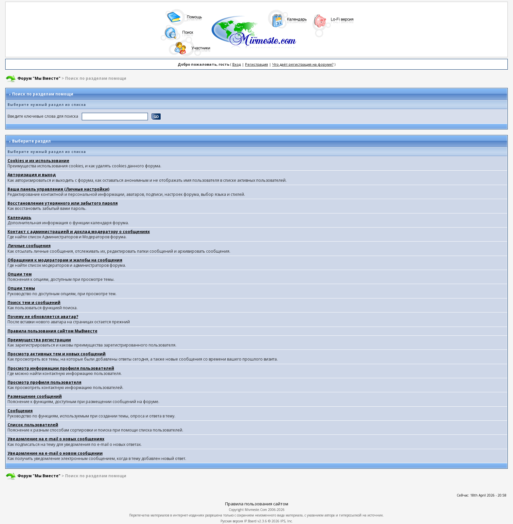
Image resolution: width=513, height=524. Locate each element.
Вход (236, 64)
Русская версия (232, 521)
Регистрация (256, 64)
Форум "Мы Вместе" (39, 78)
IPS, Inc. (286, 521)
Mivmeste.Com (256, 509)
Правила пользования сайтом (256, 504)
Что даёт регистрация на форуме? (302, 64)
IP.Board (250, 521)
